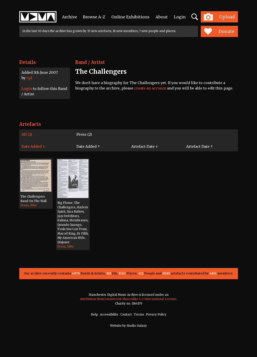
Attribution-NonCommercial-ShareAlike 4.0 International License (128, 299)
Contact (126, 314)
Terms (139, 314)
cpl (29, 78)
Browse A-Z (94, 17)
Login (180, 17)
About (161, 17)
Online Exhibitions (130, 17)
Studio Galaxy (137, 326)
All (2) (27, 134)
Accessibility (109, 314)
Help (94, 314)
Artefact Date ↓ (144, 146)
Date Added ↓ (33, 146)
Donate (219, 31)
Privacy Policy (156, 314)
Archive (69, 17)
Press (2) (84, 134)
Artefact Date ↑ (199, 146)
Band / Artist (90, 62)
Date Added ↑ (88, 146)
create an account (150, 88)
